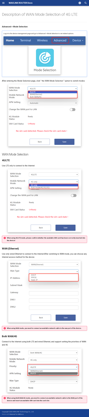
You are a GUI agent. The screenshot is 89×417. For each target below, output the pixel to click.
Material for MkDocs (17, 414)
